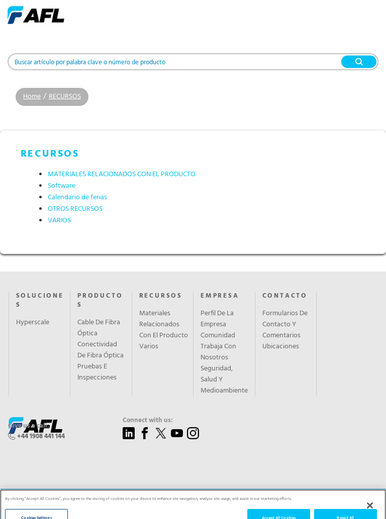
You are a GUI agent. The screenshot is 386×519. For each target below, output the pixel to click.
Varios (148, 346)
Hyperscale (32, 322)
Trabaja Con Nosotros (218, 352)
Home (32, 96)
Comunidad (218, 335)
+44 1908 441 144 (41, 436)
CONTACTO (285, 296)
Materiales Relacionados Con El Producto (163, 324)
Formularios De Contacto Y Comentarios (285, 324)
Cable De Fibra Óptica (98, 328)
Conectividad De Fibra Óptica (100, 350)
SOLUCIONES (40, 301)
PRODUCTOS (100, 301)
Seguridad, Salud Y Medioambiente (224, 380)
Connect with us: (148, 421)
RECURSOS (65, 96)
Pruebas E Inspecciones (97, 372)
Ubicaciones (280, 346)
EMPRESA (220, 296)
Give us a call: (28, 426)
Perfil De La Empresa (217, 319)
